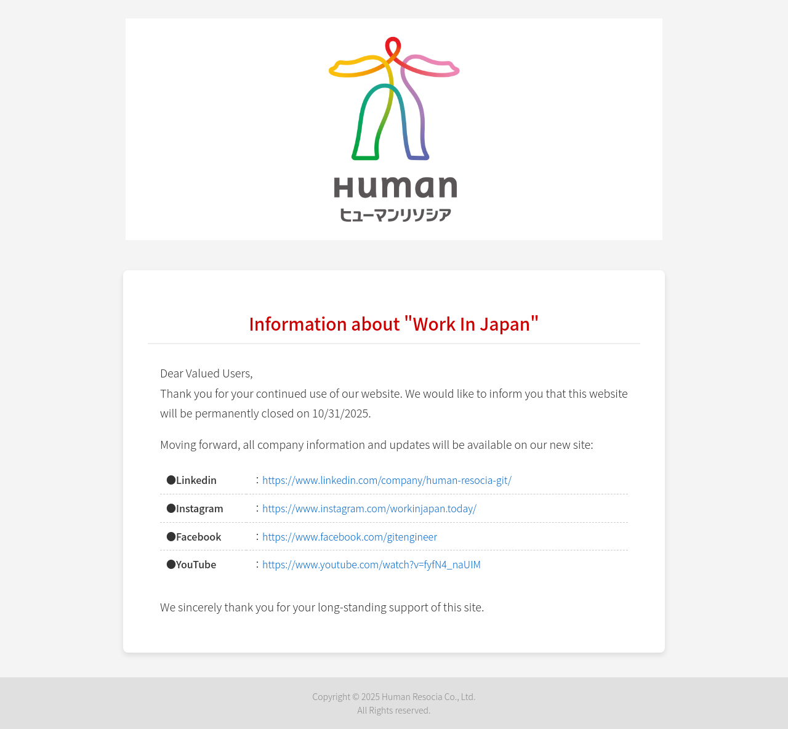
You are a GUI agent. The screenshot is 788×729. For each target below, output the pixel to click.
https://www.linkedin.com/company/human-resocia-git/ (387, 479)
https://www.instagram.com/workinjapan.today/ (369, 508)
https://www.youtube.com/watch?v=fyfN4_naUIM (371, 564)
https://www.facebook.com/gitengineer (349, 536)
